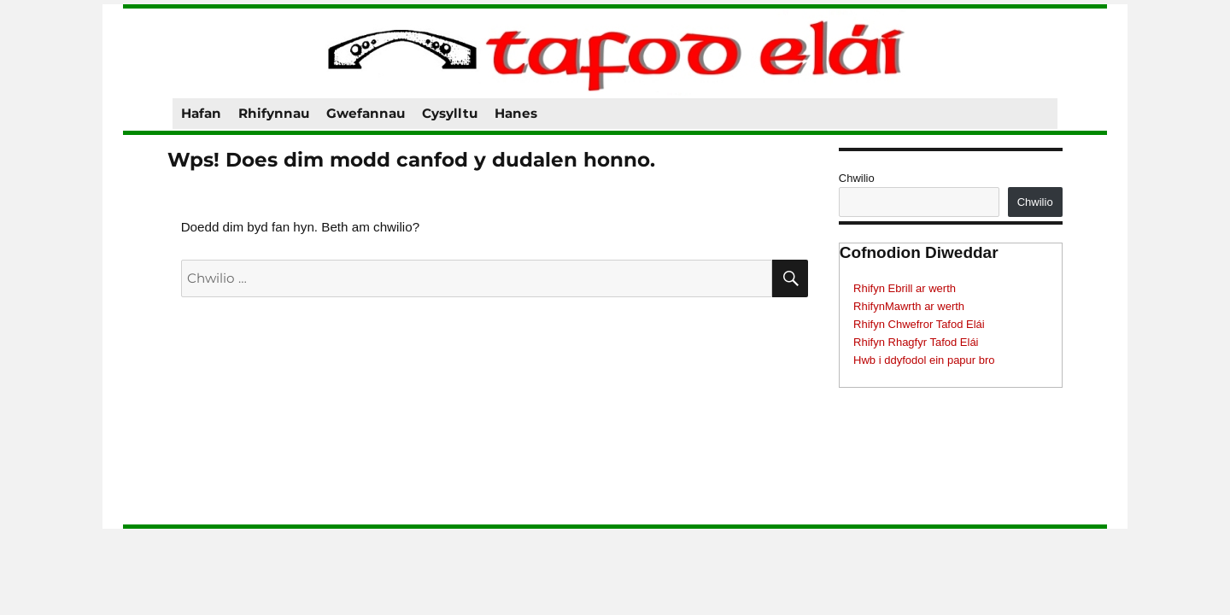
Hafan (201, 113)
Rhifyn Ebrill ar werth (904, 288)
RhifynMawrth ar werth (908, 306)
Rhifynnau (273, 113)
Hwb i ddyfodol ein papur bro (924, 360)
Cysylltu (449, 113)
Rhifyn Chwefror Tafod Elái (919, 324)
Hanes (516, 113)
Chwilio (857, 178)
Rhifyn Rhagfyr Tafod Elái (915, 342)
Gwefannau (365, 113)
